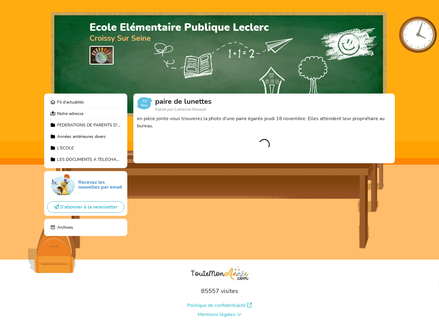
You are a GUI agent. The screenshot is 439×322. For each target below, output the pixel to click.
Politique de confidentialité (219, 305)
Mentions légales (220, 314)
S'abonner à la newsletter (86, 207)
